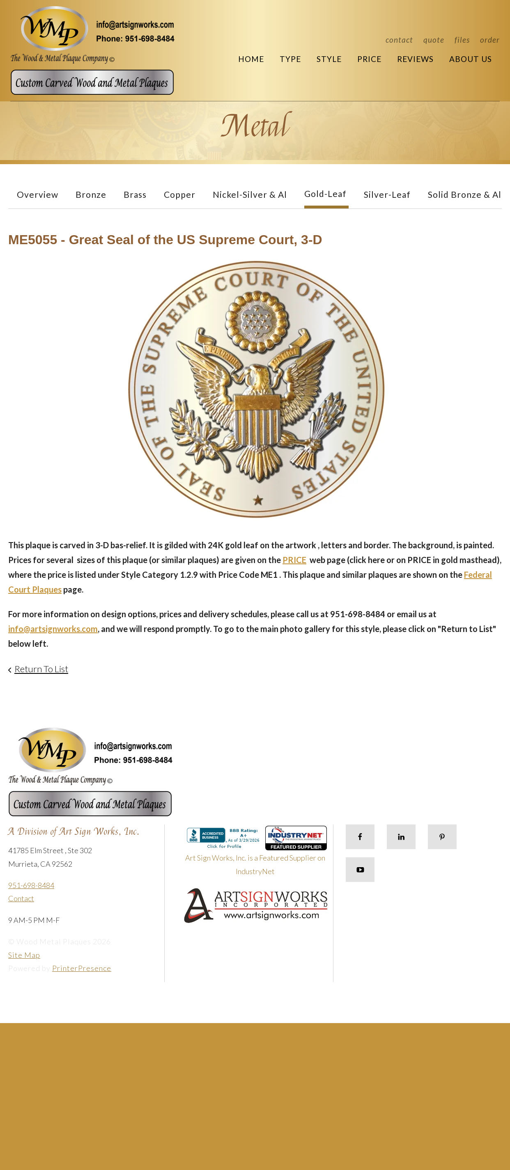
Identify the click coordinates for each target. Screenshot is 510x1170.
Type (290, 59)
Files (462, 39)
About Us (470, 59)
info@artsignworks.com (53, 629)
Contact (399, 39)
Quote (433, 39)
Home (251, 59)
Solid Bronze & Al (464, 194)
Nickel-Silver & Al (250, 194)
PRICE (294, 560)
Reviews (415, 59)
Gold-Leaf (325, 193)
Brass (135, 194)
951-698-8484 (31, 885)
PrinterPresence (81, 968)
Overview (37, 194)
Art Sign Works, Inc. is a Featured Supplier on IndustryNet (256, 853)
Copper (179, 194)
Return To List (41, 668)
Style (329, 59)
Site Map (24, 954)
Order (490, 39)
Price (369, 59)
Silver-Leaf (387, 194)
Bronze (91, 194)
